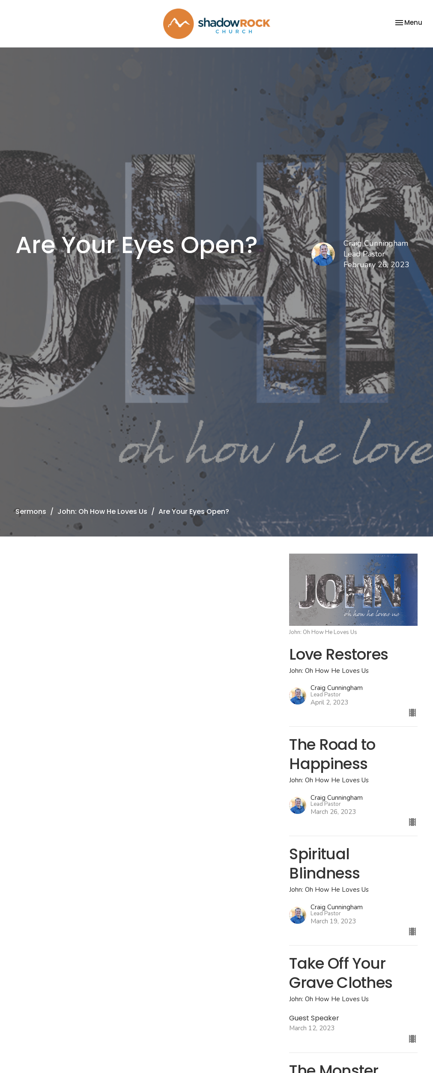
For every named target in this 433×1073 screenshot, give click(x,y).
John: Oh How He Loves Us (102, 511)
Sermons (30, 511)
